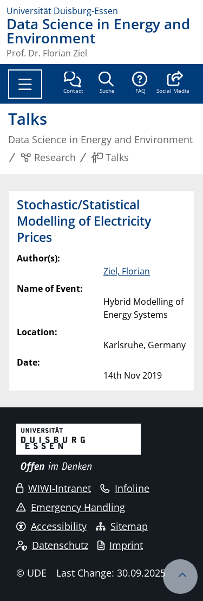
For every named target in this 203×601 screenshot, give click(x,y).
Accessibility (51, 526)
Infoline (124, 488)
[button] (172, 83)
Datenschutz (52, 545)
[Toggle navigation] (25, 84)
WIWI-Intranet (53, 488)
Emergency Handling (70, 507)
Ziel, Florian (126, 271)
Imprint (120, 545)
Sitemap (122, 526)
